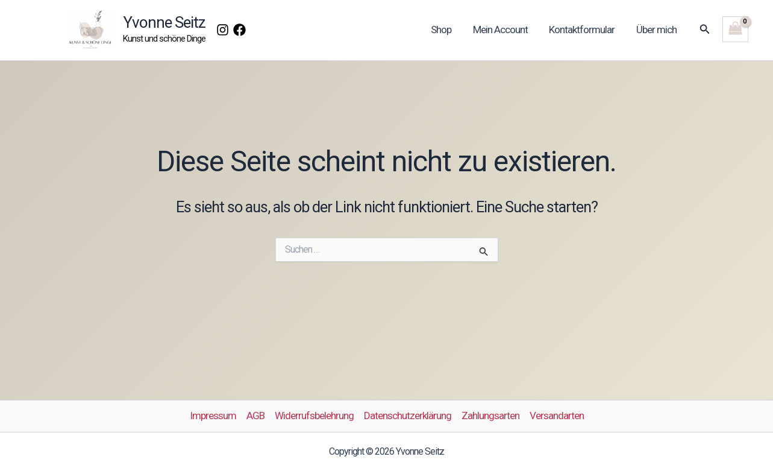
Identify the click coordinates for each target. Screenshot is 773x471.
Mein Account (502, 30)
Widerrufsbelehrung (314, 415)
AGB (255, 415)
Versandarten (557, 415)
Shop (444, 30)
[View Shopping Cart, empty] (735, 29)
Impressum (213, 415)
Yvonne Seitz (164, 22)
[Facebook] (239, 30)
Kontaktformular (583, 30)
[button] (704, 29)
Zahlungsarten (490, 415)
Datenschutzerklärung (407, 415)
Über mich (657, 30)
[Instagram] (222, 30)
